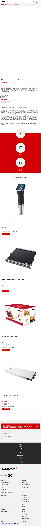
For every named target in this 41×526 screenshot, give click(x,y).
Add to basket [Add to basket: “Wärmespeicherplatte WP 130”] (6, 408)
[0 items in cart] (36, 1)
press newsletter (25, 501)
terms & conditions (26, 518)
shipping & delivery (5, 511)
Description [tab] (4, 107)
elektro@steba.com (8, 433)
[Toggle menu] (38, 1)
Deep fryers (4, 102)
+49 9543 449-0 (8, 436)
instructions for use (26, 484)
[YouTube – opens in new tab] (14, 475)
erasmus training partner (27, 502)
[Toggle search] (33, 1)
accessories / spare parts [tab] (22, 107)
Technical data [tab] (12, 107)
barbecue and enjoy (5, 482)
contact (23, 506)
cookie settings (25, 516)
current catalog (25, 482)
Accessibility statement (27, 514)
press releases (25, 499)
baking (2, 487)
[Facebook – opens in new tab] (9, 475)
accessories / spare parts (7, 492)
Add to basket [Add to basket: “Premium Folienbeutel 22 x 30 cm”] (6, 349)
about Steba (24, 497)
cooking (8, 102)
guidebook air (25, 487)
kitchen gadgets (4, 484)
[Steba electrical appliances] (4, 2)
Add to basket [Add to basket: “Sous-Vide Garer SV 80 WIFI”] (6, 234)
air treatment (4, 489)
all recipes (3, 497)
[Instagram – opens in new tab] (11, 475)
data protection (25, 513)
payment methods (5, 514)
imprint (23, 511)
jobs (22, 504)
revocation (3, 513)
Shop (6, 4)
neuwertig (3, 490)
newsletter (24, 485)
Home (2, 4)
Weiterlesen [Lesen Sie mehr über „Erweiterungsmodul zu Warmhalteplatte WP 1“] (5, 291)
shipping (5, 229)
